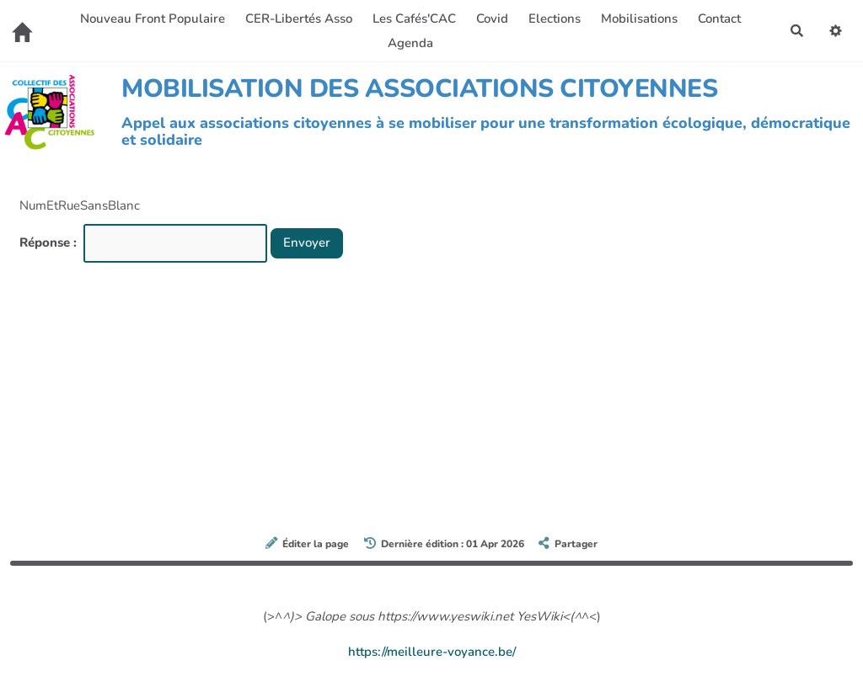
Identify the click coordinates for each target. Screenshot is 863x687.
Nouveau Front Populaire (152, 18)
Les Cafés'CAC (414, 18)
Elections (554, 18)
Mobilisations (639, 18)
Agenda (410, 43)
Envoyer (306, 242)
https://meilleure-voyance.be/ (432, 651)
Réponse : (49, 242)
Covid (492, 18)
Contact (719, 18)
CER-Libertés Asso (298, 18)
